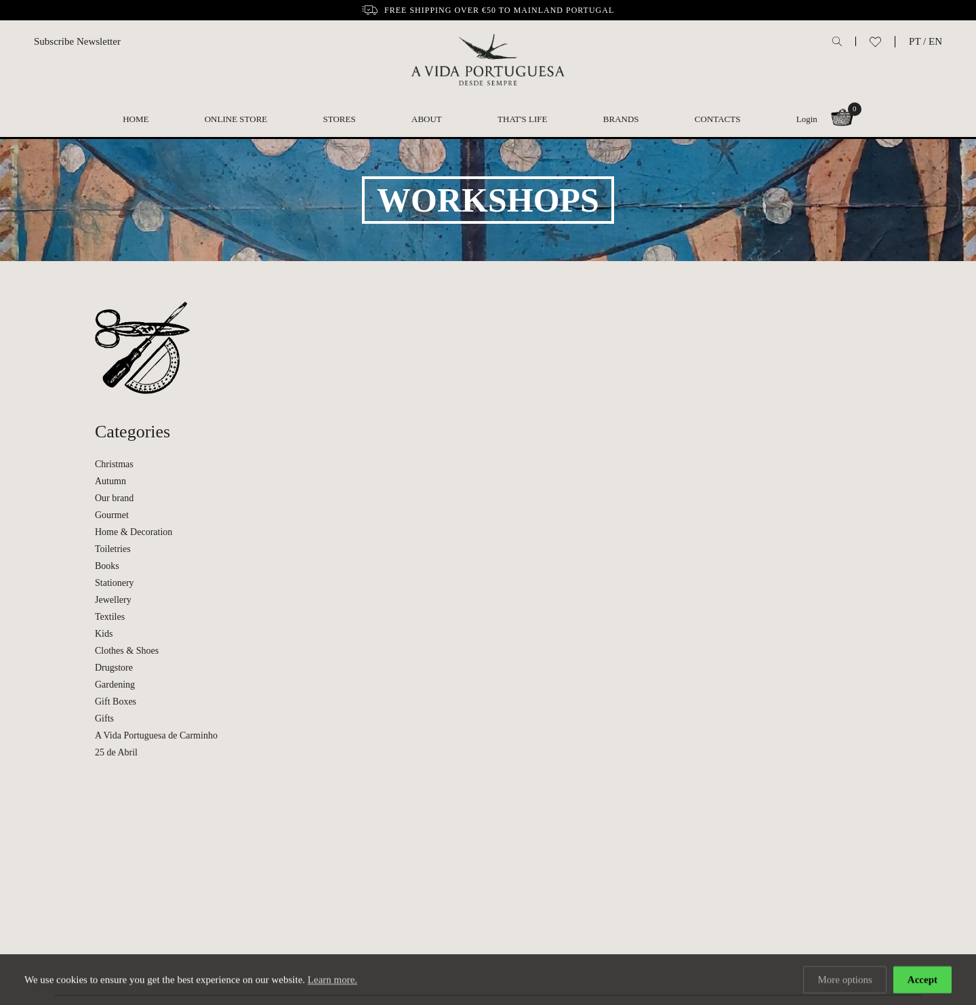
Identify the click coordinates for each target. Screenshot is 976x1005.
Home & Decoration (133, 532)
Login (806, 119)
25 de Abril (116, 752)
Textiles (110, 617)
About (426, 119)
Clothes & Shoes (127, 651)
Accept (922, 980)
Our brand (114, 498)
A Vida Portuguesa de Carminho (156, 735)
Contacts (718, 119)
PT (914, 41)
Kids (104, 634)
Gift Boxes (115, 701)
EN (935, 41)
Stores (339, 119)
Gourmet (112, 515)
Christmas (114, 464)
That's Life (522, 119)
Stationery (114, 583)
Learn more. (332, 980)
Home (135, 119)
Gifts (104, 718)
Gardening (115, 684)
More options (844, 980)
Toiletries (113, 549)
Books (107, 566)
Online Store (236, 119)
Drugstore (114, 668)
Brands (621, 119)
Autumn (110, 481)
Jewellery (113, 600)
